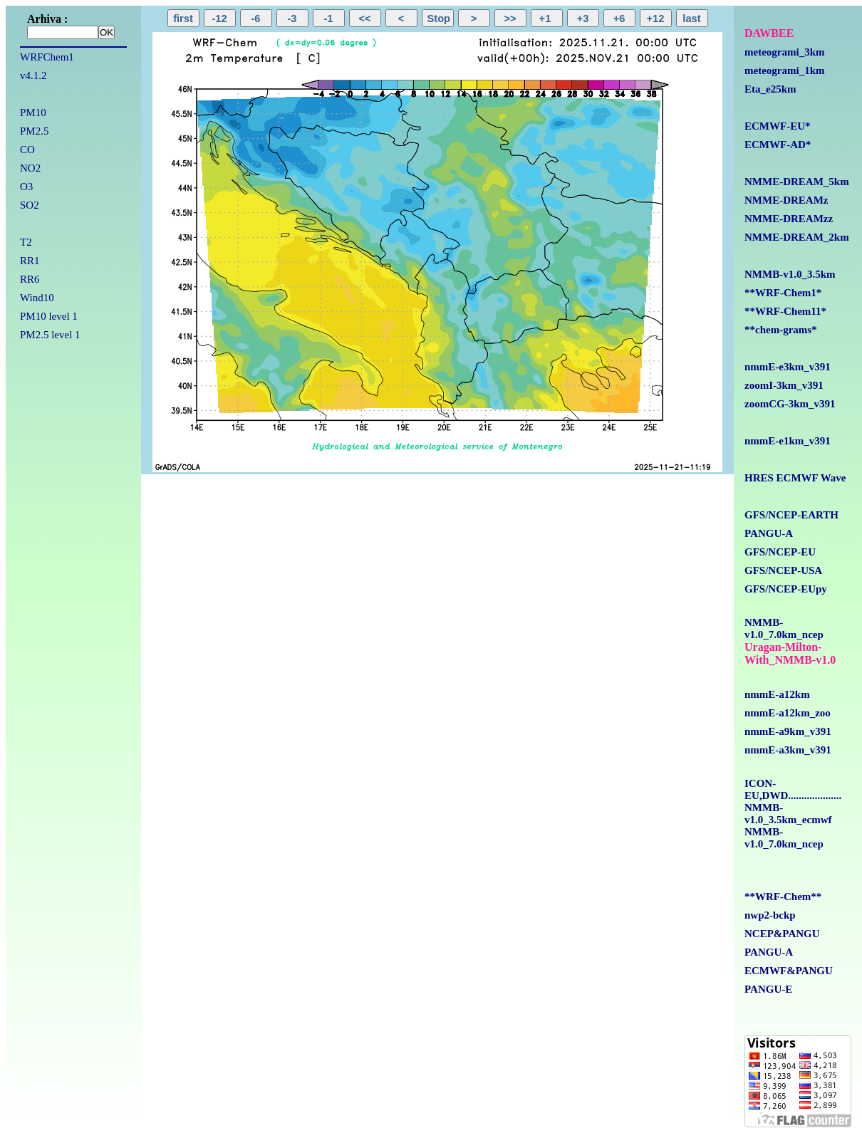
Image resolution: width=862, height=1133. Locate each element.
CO (27, 149)
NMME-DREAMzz (788, 218)
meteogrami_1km (784, 70)
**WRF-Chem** (782, 896)
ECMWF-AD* (777, 144)
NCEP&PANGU (782, 933)
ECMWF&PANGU (788, 970)
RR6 (30, 279)
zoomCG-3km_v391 (790, 403)
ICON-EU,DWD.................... (792, 789)
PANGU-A (768, 533)
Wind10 (37, 297)
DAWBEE (769, 33)
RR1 (30, 260)
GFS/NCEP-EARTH (791, 515)
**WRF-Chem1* (782, 292)
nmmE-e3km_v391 (787, 366)
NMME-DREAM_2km (796, 237)
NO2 (30, 168)
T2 (26, 242)
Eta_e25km (770, 89)
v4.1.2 (33, 75)
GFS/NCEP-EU (780, 552)
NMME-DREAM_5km (796, 181)
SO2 (29, 205)
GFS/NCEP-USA (783, 570)
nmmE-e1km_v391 (787, 441)
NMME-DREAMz (786, 200)
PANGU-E (768, 989)
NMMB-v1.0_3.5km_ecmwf (787, 813)
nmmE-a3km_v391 (787, 750)
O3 (26, 186)
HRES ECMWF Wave (795, 478)
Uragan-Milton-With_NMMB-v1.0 (790, 653)
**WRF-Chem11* (785, 311)
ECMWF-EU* (777, 126)
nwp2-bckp (770, 915)
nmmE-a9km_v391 (787, 731)
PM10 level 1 (49, 316)
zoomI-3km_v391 (784, 385)
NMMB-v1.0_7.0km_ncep (784, 628)
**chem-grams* (780, 329)
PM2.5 (34, 131)
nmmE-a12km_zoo (787, 713)
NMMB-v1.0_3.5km (790, 274)
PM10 (33, 112)
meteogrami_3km (784, 52)
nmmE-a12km (777, 694)
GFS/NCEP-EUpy (785, 589)
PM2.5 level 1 (50, 334)
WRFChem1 (47, 57)
